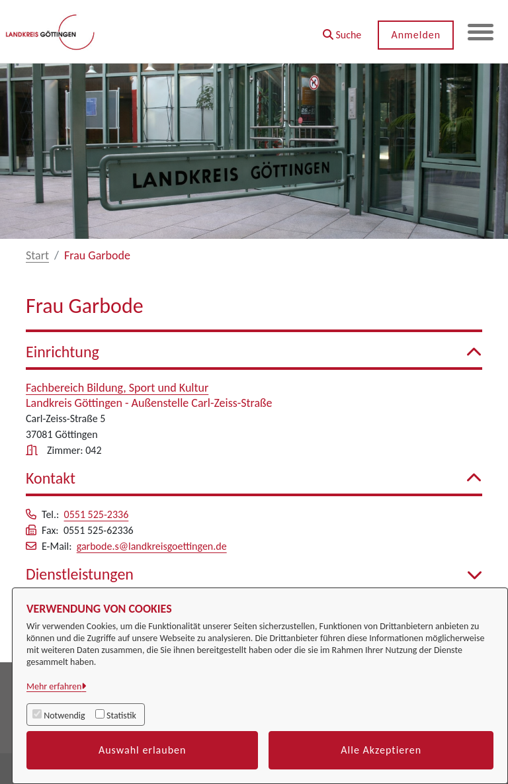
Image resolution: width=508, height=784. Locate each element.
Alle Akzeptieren (381, 750)
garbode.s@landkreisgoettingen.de (152, 546)
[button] (341, 30)
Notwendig (64, 715)
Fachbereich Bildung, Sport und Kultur (117, 387)
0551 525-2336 (96, 514)
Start (37, 255)
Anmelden (415, 34)
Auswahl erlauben (143, 750)
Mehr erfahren (53, 686)
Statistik (121, 715)
